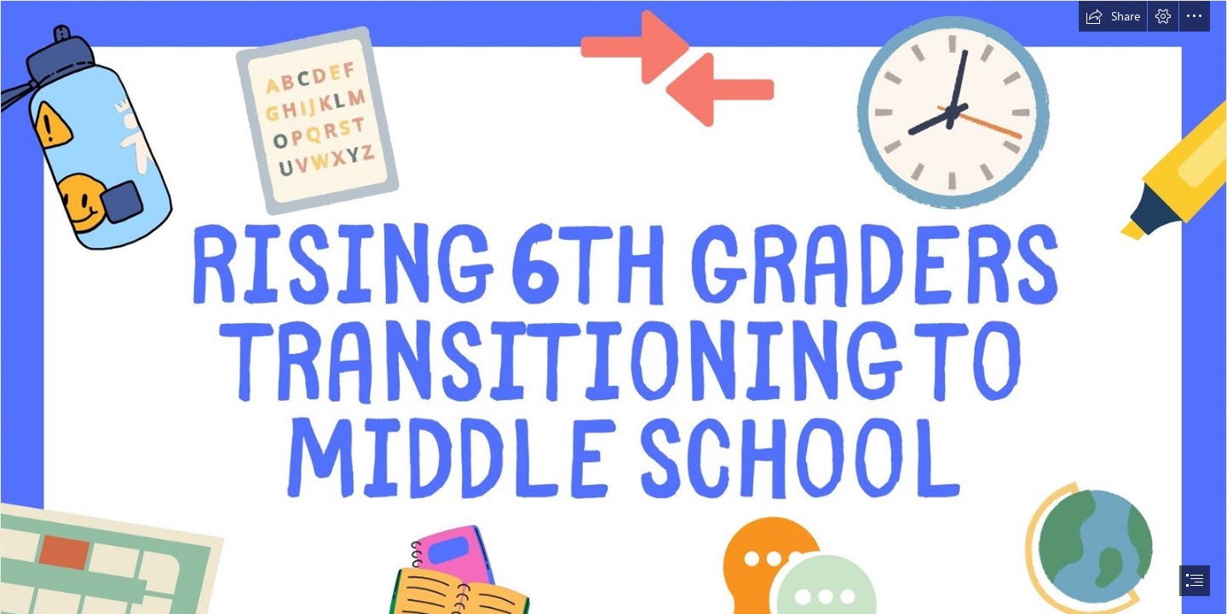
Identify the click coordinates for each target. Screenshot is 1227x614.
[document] (613, 307)
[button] (1113, 16)
